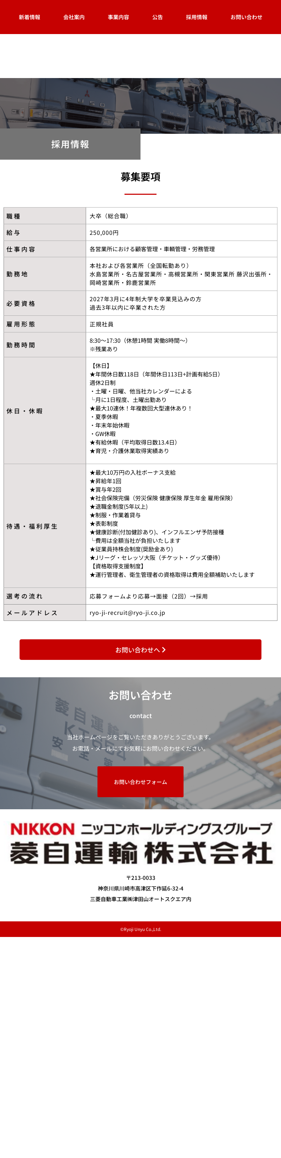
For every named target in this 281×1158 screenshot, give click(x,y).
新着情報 (29, 17)
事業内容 (118, 17)
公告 (157, 17)
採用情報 (196, 17)
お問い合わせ (246, 17)
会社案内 (74, 17)
